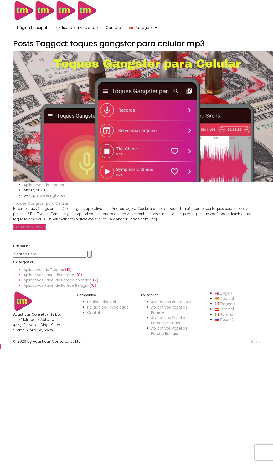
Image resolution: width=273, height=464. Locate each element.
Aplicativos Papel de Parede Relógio (56, 285)
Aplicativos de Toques (44, 185)
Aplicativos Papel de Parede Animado (58, 280)
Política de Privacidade (76, 27)
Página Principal (32, 27)
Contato (113, 27)
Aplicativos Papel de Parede (49, 275)
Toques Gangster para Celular (40, 203)
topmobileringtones (47, 195)
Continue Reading (29, 227)
